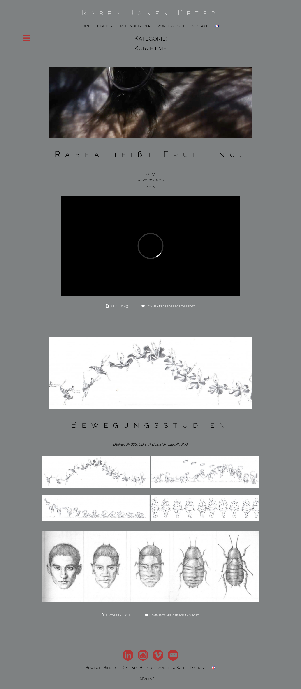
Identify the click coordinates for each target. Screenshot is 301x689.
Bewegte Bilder (97, 25)
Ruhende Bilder (135, 25)
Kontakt (200, 25)
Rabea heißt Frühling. (150, 154)
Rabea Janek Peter (151, 13)
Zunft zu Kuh (171, 25)
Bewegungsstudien (150, 425)
